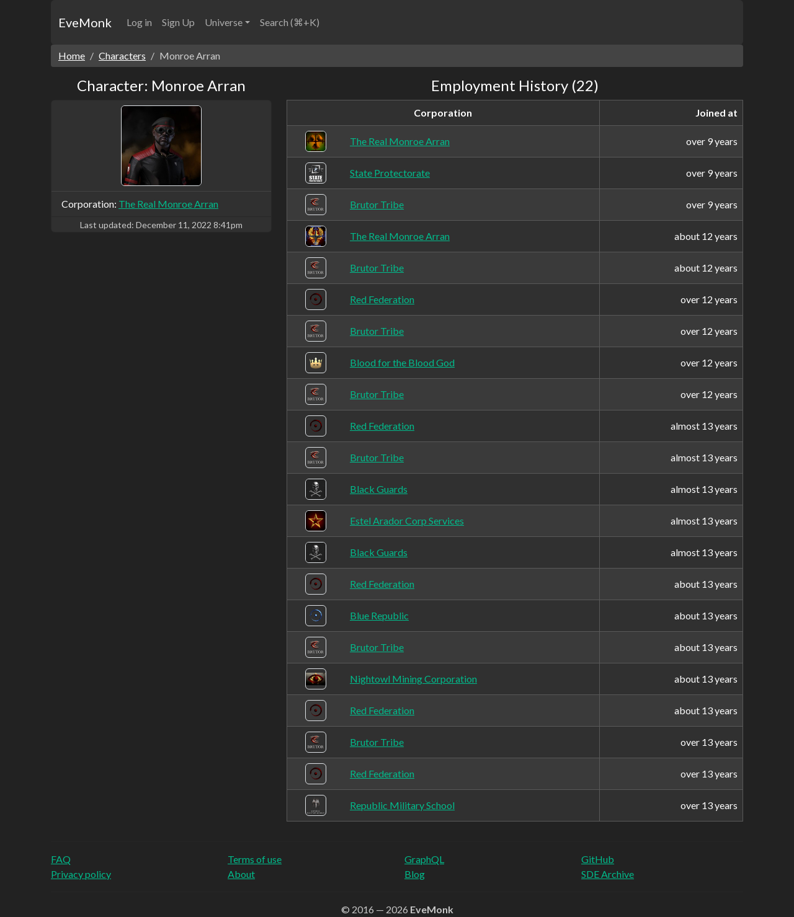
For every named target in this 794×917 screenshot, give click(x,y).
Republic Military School (402, 805)
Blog (414, 874)
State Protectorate (390, 173)
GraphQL (424, 859)
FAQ (61, 859)
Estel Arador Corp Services (407, 520)
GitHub (597, 859)
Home (71, 55)
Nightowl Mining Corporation (413, 678)
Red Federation (382, 299)
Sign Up (178, 22)
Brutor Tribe (377, 204)
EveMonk (85, 22)
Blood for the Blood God (402, 362)
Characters (122, 55)
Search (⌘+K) (289, 22)
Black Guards (379, 489)
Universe (224, 22)
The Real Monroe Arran (168, 204)
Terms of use (255, 859)
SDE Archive (607, 874)
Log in (139, 22)
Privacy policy (81, 874)
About (241, 874)
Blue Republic (379, 615)
